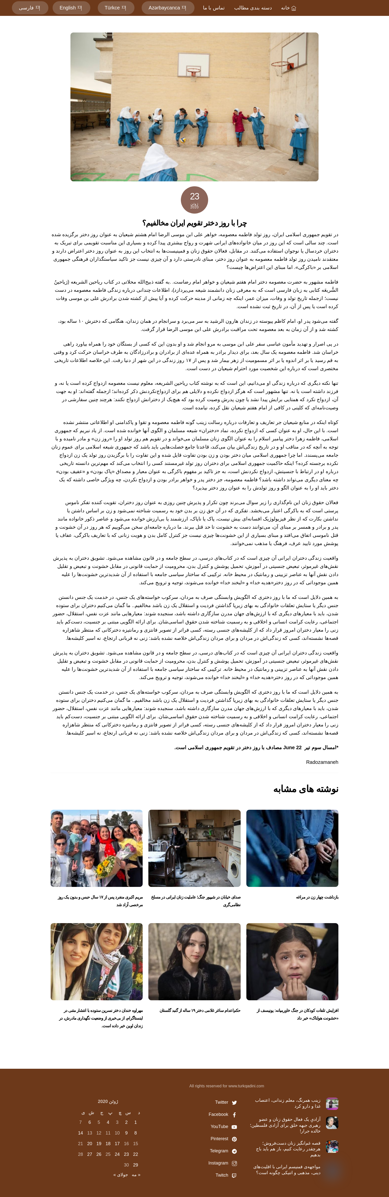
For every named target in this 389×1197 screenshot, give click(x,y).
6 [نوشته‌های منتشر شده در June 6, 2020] (89, 1122)
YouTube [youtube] (225, 1126)
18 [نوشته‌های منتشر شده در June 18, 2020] (107, 1143)
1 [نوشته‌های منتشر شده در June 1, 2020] (135, 1122)
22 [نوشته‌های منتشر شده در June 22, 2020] (135, 1154)
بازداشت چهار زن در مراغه (317, 897)
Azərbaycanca (168, 7)
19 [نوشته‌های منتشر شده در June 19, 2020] (98, 1143)
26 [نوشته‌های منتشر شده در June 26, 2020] (98, 1154)
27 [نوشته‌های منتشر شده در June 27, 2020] (89, 1154)
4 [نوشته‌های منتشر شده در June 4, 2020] (108, 1122)
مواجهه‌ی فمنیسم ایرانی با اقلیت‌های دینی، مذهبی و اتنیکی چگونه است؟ (287, 1169)
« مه (136, 1174)
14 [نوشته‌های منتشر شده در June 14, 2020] (80, 1133)
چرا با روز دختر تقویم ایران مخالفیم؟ (194, 223)
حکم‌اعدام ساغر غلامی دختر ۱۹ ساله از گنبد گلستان (200, 1010)
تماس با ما (214, 7)
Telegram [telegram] (224, 1150)
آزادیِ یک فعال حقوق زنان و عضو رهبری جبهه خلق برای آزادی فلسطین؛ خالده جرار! (285, 1125)
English (71, 7)
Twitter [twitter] (227, 1102)
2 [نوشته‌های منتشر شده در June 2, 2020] (126, 1122)
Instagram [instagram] (223, 1163)
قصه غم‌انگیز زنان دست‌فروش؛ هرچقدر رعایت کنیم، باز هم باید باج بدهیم (288, 1149)
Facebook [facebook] (224, 1114)
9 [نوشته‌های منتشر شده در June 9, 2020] (126, 1133)
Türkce (116, 7)
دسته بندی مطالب (253, 7)
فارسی (30, 7)
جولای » (120, 1174)
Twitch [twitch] (227, 1175)
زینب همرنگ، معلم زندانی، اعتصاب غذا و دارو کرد (288, 1103)
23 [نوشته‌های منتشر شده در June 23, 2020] (126, 1154)
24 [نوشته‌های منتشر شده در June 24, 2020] (117, 1154)
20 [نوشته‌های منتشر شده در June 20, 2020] (89, 1143)
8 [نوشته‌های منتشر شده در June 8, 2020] (135, 1133)
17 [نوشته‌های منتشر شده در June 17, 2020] (117, 1143)
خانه (289, 7)
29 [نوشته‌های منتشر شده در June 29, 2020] (135, 1165)
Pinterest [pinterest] (225, 1138)
